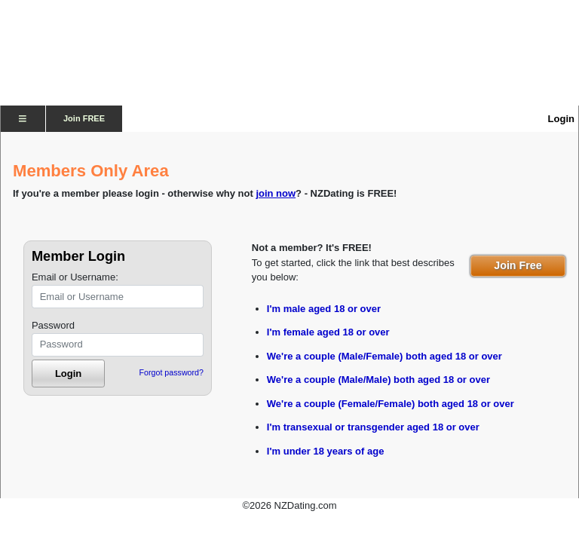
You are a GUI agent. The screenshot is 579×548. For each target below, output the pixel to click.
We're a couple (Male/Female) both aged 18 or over (384, 356)
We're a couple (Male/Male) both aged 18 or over (378, 379)
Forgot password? (171, 372)
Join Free (518, 265)
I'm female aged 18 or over (328, 332)
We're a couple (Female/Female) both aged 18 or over (390, 403)
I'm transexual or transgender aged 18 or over (373, 427)
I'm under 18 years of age (325, 451)
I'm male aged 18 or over (324, 308)
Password (53, 325)
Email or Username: (75, 277)
